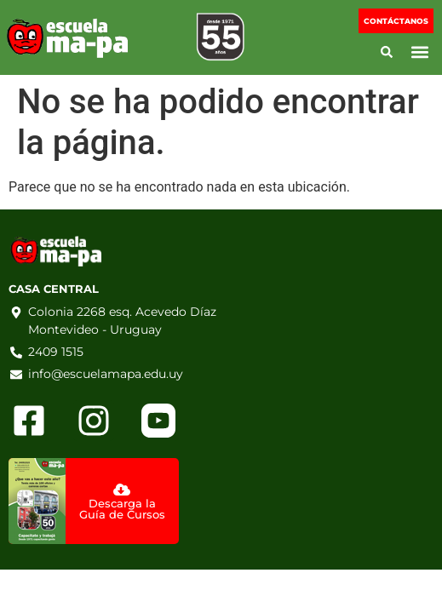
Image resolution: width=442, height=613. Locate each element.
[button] (419, 52)
